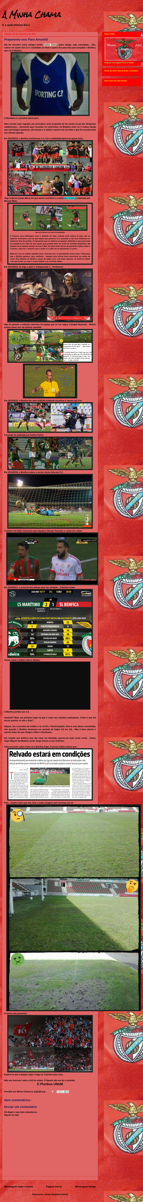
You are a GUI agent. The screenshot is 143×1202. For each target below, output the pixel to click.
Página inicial (54, 1186)
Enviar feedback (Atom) (56, 1194)
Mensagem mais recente (18, 1186)
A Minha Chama (31, 14)
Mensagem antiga (85, 1186)
